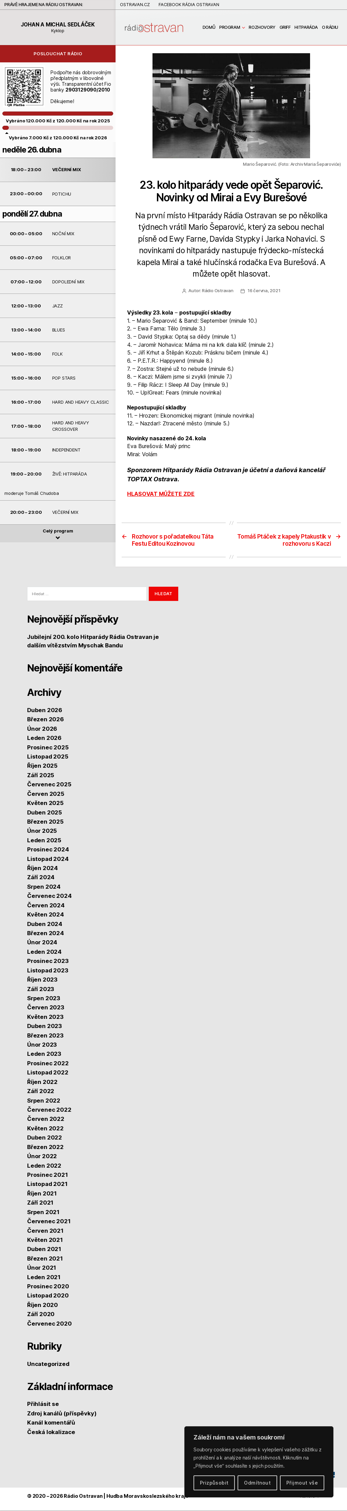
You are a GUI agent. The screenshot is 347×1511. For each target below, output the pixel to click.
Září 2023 (40, 989)
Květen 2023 (45, 1017)
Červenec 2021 (48, 1221)
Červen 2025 (45, 794)
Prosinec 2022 (47, 1064)
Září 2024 (41, 878)
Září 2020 (41, 1315)
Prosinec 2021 (47, 1175)
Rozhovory (262, 27)
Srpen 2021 (43, 1212)
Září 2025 (40, 775)
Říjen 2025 (42, 766)
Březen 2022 (45, 1147)
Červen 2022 (45, 1119)
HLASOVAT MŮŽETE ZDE (161, 494)
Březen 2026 (45, 720)
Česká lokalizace (51, 1432)
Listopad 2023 (47, 971)
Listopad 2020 (47, 1296)
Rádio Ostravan (217, 291)
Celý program (58, 534)
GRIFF (285, 27)
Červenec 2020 (49, 1324)
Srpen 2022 (43, 1101)
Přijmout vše (302, 1483)
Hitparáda (306, 27)
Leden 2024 (44, 952)
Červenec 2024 (49, 896)
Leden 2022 (44, 1166)
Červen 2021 (45, 1231)
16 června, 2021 (264, 291)
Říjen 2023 (42, 980)
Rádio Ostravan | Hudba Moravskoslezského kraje (126, 1497)
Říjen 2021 (42, 1194)
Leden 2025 (44, 841)
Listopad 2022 (47, 1073)
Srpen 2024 (44, 887)
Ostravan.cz (135, 4)
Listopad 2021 (47, 1185)
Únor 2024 (42, 943)
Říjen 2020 (42, 1305)
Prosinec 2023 (47, 962)
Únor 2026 (42, 729)
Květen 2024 (45, 915)
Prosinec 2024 (48, 850)
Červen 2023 (45, 1008)
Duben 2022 (44, 1138)
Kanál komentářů (51, 1423)
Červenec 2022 (49, 1110)
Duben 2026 (44, 710)
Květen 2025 (45, 804)
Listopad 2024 (47, 859)
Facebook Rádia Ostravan (189, 4)
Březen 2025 (45, 822)
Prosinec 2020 (48, 1287)
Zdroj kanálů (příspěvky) (61, 1414)
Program (229, 27)
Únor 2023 (42, 1045)
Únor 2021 (41, 1268)
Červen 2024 (46, 906)
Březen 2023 (45, 1036)
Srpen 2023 (43, 998)
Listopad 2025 (47, 757)
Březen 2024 (45, 933)
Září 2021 (40, 1203)
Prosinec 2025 (47, 748)
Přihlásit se (43, 1405)
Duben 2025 (44, 813)
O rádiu (330, 27)
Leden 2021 (44, 1277)
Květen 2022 (45, 1129)
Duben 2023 (44, 1027)
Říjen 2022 (42, 1082)
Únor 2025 (42, 831)
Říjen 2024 (42, 868)
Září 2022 (40, 1092)
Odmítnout (257, 1483)
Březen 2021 (45, 1259)
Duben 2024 (44, 924)
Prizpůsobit (214, 1483)
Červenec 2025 (49, 785)
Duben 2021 (44, 1250)
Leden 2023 (44, 1054)
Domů (209, 27)
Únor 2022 (42, 1157)
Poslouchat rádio (58, 54)
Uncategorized (48, 1364)
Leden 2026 (44, 739)
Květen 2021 (45, 1240)
